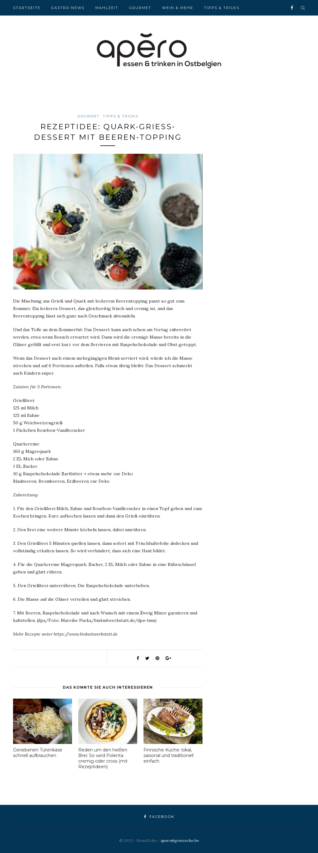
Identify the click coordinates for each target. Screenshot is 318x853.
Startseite (26, 8)
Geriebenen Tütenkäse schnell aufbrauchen (37, 752)
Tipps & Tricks (221, 8)
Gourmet (140, 8)
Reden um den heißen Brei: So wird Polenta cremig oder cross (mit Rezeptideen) (103, 758)
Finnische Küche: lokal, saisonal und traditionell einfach (168, 755)
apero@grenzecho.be (180, 840)
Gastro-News (67, 8)
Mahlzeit (106, 8)
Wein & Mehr (177, 8)
